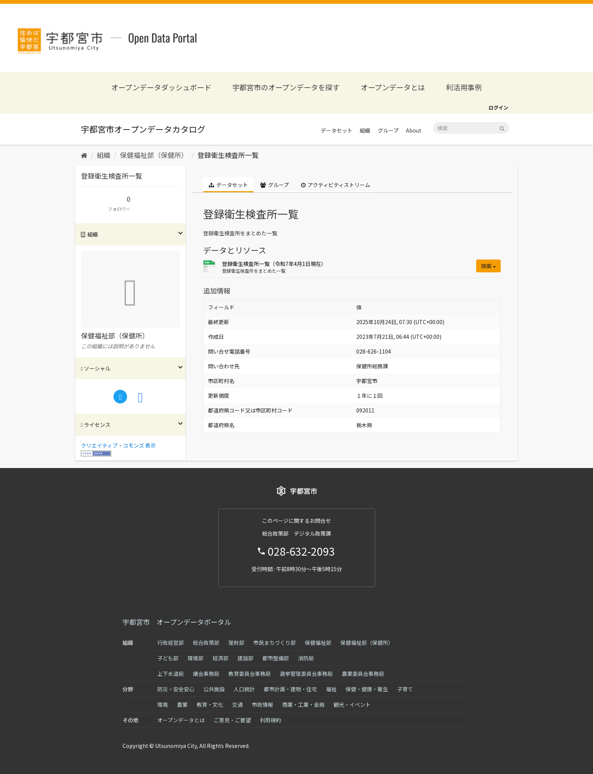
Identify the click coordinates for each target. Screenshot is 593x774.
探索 (488, 266)
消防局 (306, 658)
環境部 (195, 658)
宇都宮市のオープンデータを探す (286, 87)
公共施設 (214, 689)
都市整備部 (275, 658)
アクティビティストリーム (335, 184)
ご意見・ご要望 (232, 720)
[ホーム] (84, 155)
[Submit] (502, 127)
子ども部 (168, 658)
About (413, 130)
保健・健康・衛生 (367, 689)
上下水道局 (170, 673)
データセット (336, 130)
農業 (182, 704)
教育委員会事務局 (249, 673)
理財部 (236, 642)
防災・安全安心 (175, 689)
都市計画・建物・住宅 (290, 689)
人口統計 (244, 689)
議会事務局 (206, 673)
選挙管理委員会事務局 (306, 673)
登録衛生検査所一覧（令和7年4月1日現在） (274, 263)
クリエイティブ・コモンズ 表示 (118, 445)
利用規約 (270, 720)
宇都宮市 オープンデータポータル (177, 622)
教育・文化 (210, 704)
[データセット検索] (471, 128)
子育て (405, 689)
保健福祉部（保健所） (154, 155)
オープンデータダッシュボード (161, 87)
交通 (237, 704)
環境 (162, 704)
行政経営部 (170, 642)
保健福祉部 (318, 642)
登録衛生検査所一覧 (228, 155)
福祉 (331, 689)
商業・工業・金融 (303, 704)
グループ (388, 130)
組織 (365, 130)
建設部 (245, 658)
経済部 (220, 658)
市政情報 (262, 704)
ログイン (498, 107)
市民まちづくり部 (274, 642)
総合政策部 (206, 642)
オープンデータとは (393, 87)
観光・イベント (352, 704)
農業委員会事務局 (363, 673)
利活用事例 (464, 87)
